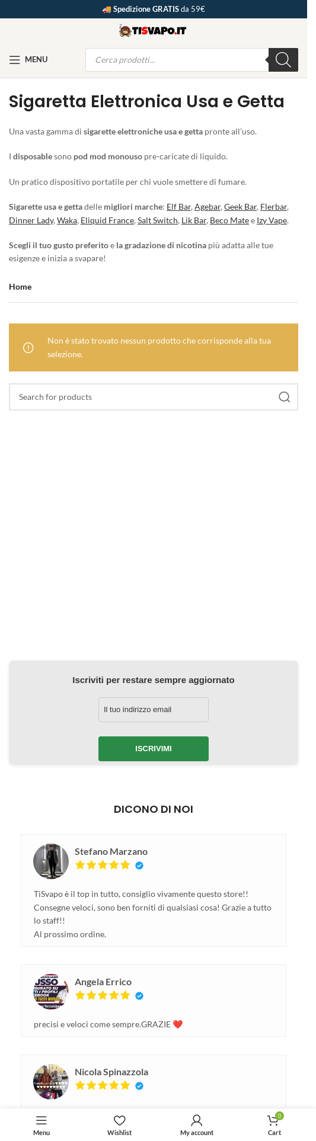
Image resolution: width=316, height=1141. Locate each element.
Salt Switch (158, 220)
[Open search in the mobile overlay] (191, 60)
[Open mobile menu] (28, 60)
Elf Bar (179, 206)
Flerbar (273, 206)
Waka (67, 220)
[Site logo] (153, 29)
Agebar (207, 206)
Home (20, 286)
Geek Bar (240, 206)
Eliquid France (107, 220)
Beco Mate (229, 220)
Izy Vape (272, 220)
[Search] (153, 397)
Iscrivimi (153, 748)
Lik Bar (193, 220)
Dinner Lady (31, 220)
